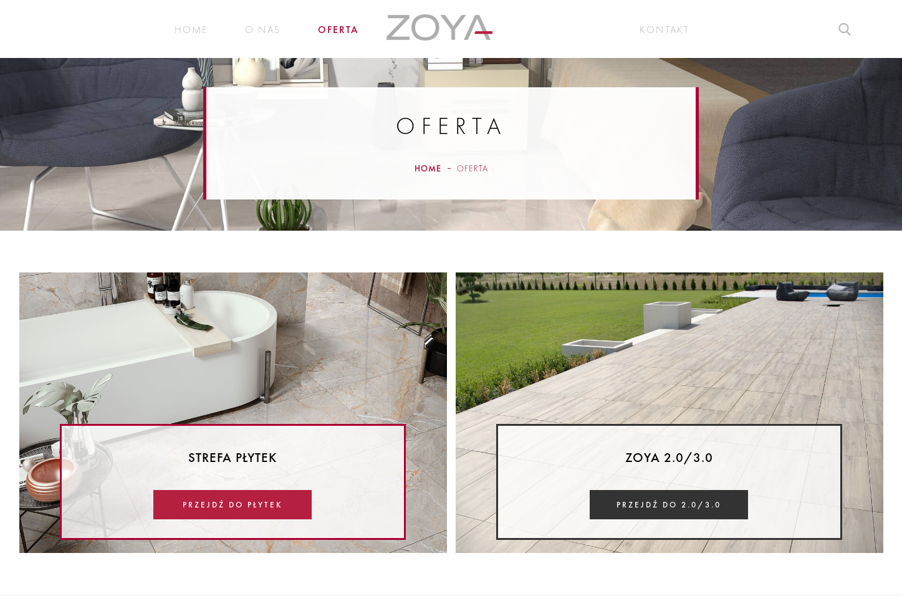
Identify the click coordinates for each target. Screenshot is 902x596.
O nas (263, 30)
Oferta (338, 30)
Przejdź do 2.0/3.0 (669, 504)
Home (191, 30)
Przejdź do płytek (233, 504)
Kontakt (664, 30)
